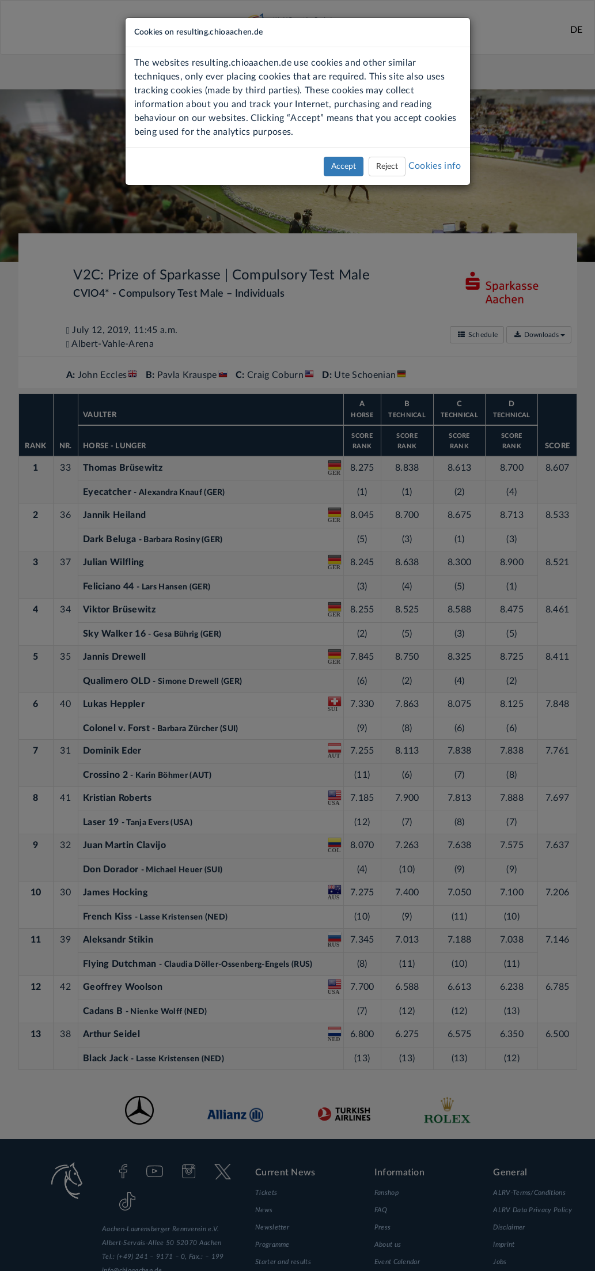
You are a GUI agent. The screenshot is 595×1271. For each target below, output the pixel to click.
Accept (343, 166)
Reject (387, 166)
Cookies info (434, 166)
